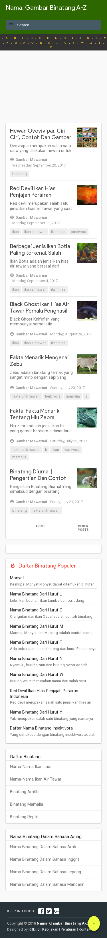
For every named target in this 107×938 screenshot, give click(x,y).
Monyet (17, 578)
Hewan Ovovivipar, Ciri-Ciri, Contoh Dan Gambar (40, 134)
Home (40, 526)
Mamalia (73, 396)
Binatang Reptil (24, 817)
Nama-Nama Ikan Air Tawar (35, 779)
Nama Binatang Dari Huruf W (36, 674)
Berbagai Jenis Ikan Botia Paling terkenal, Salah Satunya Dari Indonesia (40, 253)
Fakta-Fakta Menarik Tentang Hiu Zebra (34, 414)
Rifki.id (34, 929)
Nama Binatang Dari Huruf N (36, 658)
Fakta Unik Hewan (26, 396)
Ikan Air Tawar (35, 232)
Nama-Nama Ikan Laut (31, 766)
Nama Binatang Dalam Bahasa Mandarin (47, 884)
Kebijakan (50, 929)
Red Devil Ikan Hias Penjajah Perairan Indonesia (32, 195)
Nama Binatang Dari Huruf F (36, 642)
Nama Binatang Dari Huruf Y (36, 712)
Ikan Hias (58, 232)
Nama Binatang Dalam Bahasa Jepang (45, 872)
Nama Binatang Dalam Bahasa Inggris (45, 859)
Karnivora (71, 449)
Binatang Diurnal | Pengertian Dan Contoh (38, 474)
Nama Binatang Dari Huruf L (36, 594)
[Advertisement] (53, 90)
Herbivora (52, 396)
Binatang (19, 174)
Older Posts (83, 527)
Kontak (84, 929)
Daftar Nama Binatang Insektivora (41, 728)
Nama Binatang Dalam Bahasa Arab (43, 846)
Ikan (15, 232)
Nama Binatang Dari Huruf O (36, 610)
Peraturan (68, 929)
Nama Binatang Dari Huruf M (36, 626)
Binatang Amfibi (24, 791)
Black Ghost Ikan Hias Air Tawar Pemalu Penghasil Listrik (39, 311)
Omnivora (78, 232)
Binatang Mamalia (26, 804)
